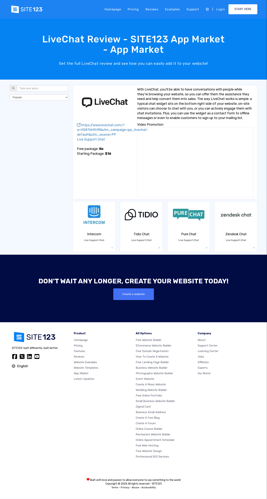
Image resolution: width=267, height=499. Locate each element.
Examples (172, 9)
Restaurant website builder (153, 434)
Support (193, 9)
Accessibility (148, 487)
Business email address (151, 412)
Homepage (113, 9)
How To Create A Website (152, 357)
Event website (145, 379)
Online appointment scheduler (155, 440)
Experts (203, 368)
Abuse (135, 487)
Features (79, 351)
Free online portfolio (149, 396)
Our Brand (204, 373)
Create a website (134, 294)
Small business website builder (155, 401)
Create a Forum (146, 423)
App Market (81, 373)
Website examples (85, 362)
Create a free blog (148, 418)
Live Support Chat (91, 139)
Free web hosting (147, 446)
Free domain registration (152, 351)
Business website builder (151, 368)
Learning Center (208, 351)
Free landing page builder (152, 362)
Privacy (125, 487)
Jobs (201, 357)
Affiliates (203, 362)
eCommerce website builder (153, 346)
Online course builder (149, 429)
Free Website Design (149, 451)
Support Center (207, 346)
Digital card (143, 407)
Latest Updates (84, 379)
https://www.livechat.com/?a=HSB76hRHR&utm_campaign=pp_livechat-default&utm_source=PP (112, 130)
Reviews (152, 9)
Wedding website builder (151, 390)
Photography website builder (154, 373)
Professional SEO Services (152, 457)
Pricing (133, 9)
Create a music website (151, 384)
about (202, 340)
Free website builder (148, 340)
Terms (114, 487)
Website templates (86, 368)
